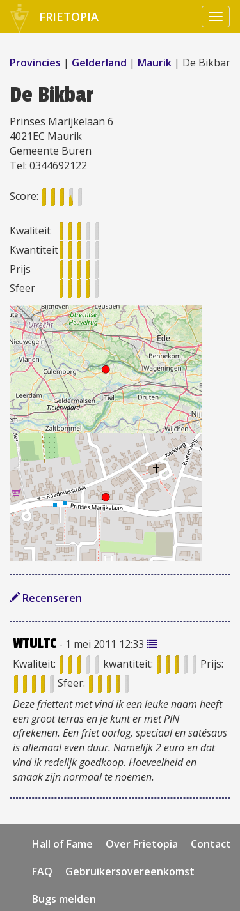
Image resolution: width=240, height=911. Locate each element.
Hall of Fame (62, 844)
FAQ (42, 871)
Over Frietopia (142, 844)
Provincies (36, 63)
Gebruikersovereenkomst (130, 871)
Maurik (155, 63)
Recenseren (46, 598)
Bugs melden (64, 899)
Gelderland (99, 63)
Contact (211, 844)
